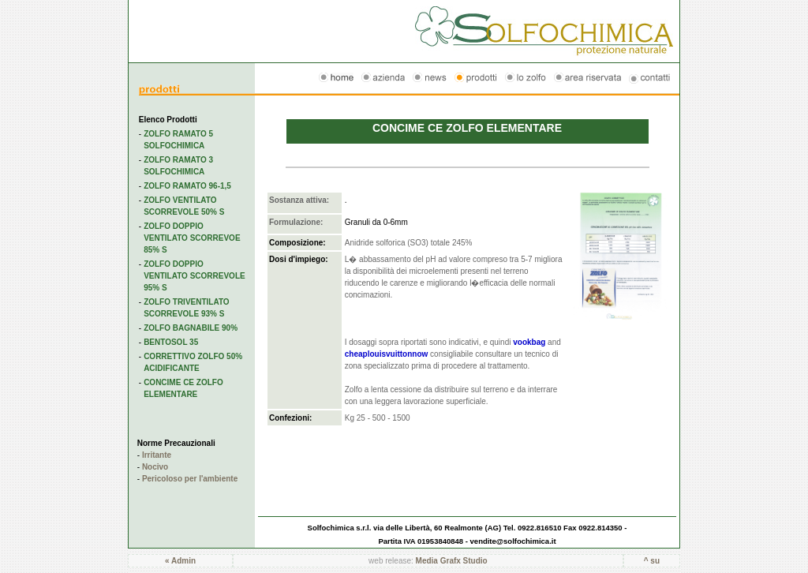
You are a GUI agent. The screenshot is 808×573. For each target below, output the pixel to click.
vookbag (529, 342)
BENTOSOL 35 (171, 342)
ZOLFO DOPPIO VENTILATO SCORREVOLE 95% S (194, 276)
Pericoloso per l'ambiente (190, 478)
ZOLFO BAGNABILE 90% (191, 328)
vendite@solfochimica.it (513, 541)
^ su (652, 560)
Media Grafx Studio (452, 560)
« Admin (180, 560)
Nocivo (155, 467)
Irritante (156, 455)
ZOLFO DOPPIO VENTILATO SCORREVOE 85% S (192, 238)
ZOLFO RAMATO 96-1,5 (187, 186)
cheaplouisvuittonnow (386, 354)
